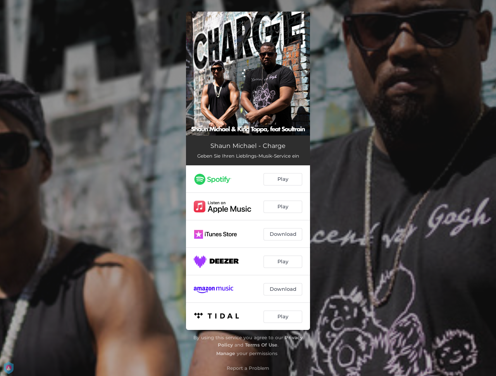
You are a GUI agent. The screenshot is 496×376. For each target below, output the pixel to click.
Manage (225, 353)
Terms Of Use (261, 345)
